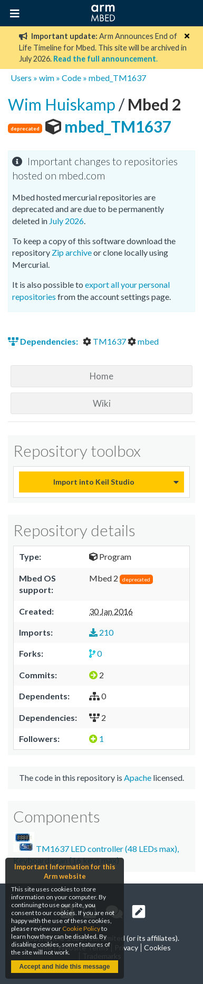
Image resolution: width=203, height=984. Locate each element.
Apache (137, 777)
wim (46, 78)
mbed (143, 341)
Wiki (102, 403)
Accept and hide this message (64, 966)
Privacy (126, 947)
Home (101, 375)
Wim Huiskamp (63, 104)
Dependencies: (44, 341)
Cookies (157, 947)
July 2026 (66, 221)
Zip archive (72, 252)
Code (71, 78)
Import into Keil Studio (93, 481)
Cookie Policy (81, 928)
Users (21, 78)
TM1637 (105, 341)
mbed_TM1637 (117, 78)
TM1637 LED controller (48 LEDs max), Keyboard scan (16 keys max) (96, 848)
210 (101, 632)
